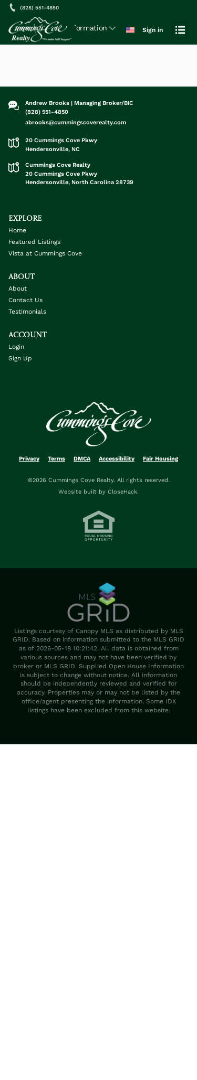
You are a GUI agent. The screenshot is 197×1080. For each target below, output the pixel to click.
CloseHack (122, 491)
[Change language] (130, 30)
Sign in (152, 30)
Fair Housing (160, 458)
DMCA (82, 458)
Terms (56, 458)
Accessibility (116, 458)
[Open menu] (180, 30)
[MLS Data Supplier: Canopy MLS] (99, 603)
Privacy (29, 458)
